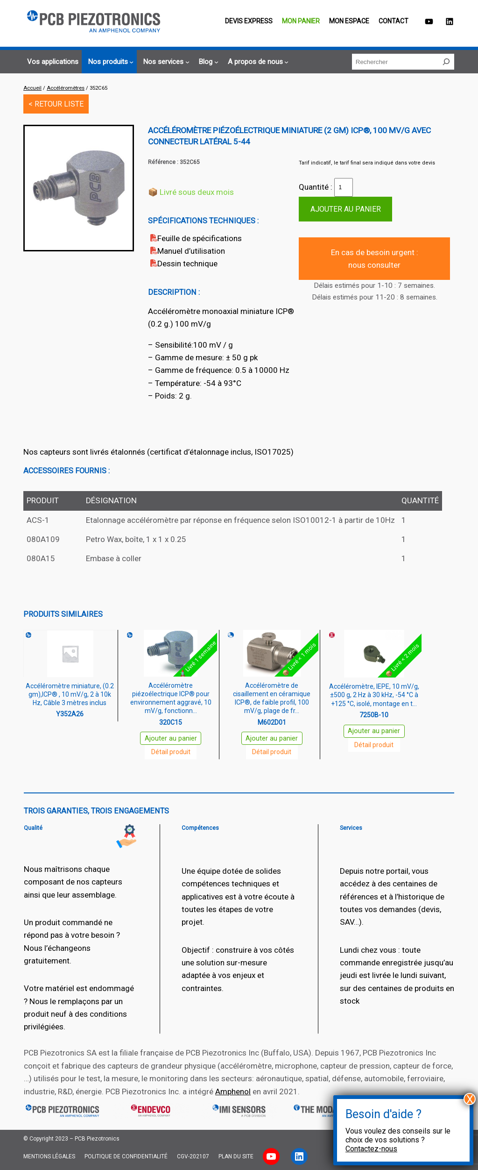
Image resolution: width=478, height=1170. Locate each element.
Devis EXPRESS (249, 21)
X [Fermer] (469, 1099)
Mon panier (301, 21)
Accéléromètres (65, 88)
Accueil (32, 88)
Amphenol (233, 1091)
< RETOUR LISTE (56, 104)
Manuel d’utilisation (191, 251)
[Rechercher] (446, 62)
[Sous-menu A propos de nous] (257, 62)
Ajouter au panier (345, 209)
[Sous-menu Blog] (207, 62)
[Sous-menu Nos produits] (109, 62)
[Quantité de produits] (343, 187)
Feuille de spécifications (199, 238)
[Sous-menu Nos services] (165, 62)
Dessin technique (187, 263)
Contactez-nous (371, 1148)
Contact (393, 21)
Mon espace (349, 21)
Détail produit (170, 752)
